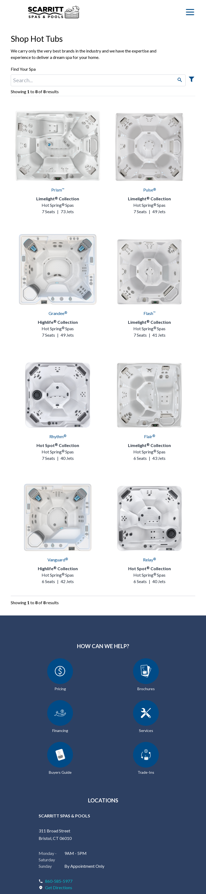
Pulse (149, 189)
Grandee (58, 313)
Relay (149, 559)
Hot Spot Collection (57, 445)
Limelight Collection (57, 198)
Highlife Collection (58, 322)
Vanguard (57, 559)
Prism (57, 189)
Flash (150, 313)
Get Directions (58, 887)
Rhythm (57, 436)
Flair (149, 436)
